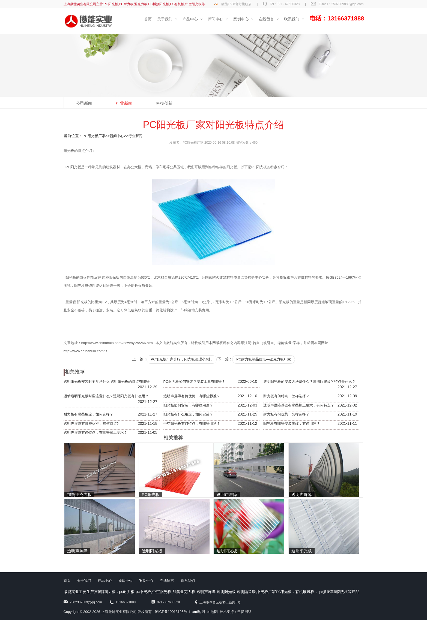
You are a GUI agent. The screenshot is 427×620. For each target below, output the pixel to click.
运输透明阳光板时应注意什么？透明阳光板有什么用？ (106, 396)
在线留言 (167, 581)
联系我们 (188, 581)
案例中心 (146, 581)
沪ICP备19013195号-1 (172, 612)
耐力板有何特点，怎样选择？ (286, 396)
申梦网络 (244, 612)
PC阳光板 (73, 167)
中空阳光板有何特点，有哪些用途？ (191, 424)
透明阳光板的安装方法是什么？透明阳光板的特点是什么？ (309, 382)
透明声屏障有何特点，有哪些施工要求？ (95, 433)
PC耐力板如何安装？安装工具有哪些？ (194, 382)
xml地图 (198, 612)
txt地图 (212, 612)
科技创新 (164, 103)
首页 (67, 581)
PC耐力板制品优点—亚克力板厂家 (263, 359)
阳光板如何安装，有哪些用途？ (188, 405)
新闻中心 (117, 136)
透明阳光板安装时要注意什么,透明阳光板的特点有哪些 (107, 382)
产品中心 (105, 581)
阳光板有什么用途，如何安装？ (188, 414)
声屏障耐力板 (104, 592)
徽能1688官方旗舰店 (236, 4)
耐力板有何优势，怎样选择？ (286, 414)
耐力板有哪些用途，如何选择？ (88, 414)
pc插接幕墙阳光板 (333, 592)
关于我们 (84, 581)
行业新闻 (124, 103)
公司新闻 (84, 103)
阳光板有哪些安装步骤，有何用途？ (291, 424)
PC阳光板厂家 (94, 136)
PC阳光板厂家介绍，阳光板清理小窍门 (181, 359)
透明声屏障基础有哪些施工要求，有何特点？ (298, 405)
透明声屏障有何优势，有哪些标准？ (191, 396)
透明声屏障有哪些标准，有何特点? (91, 424)
